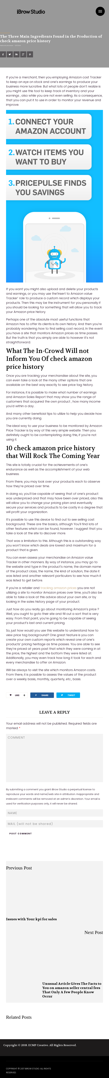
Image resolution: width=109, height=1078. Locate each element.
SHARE (41, 695)
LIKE (16, 695)
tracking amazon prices (58, 588)
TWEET (68, 695)
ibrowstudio (10, 45)
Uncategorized (5, 33)
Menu (100, 11)
